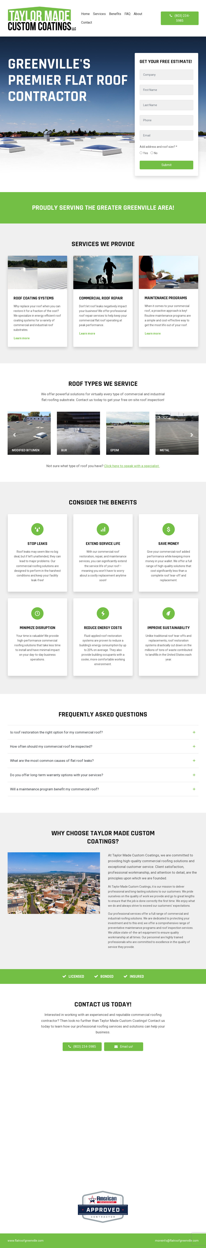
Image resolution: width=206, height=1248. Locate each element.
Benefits (115, 14)
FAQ (127, 14)
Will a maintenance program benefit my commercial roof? (54, 789)
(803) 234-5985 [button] (180, 18)
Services (99, 14)
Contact (86, 22)
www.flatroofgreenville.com (26, 1240)
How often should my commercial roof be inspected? (51, 746)
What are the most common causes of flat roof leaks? (52, 761)
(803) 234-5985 (82, 1047)
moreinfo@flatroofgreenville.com (177, 1240)
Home (85, 14)
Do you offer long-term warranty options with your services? (56, 775)
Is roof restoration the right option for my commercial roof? (56, 732)
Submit (166, 165)
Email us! (126, 1047)
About (138, 14)
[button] (22, 338)
